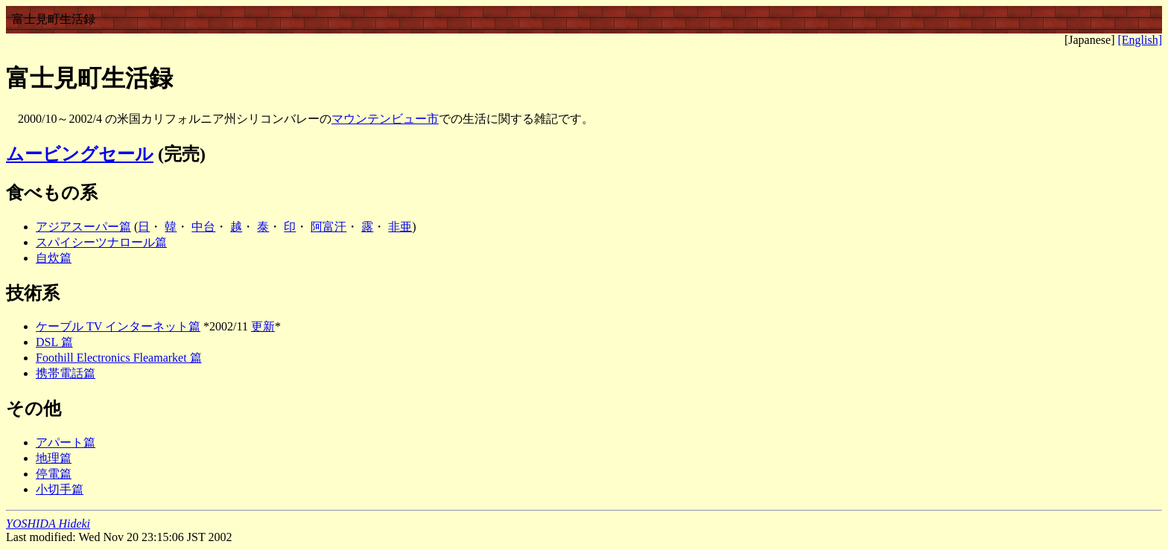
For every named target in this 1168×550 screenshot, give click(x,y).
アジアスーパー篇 (83, 226)
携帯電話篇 (65, 373)
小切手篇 (59, 489)
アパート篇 (65, 442)
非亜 (400, 226)
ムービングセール (79, 154)
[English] (1139, 39)
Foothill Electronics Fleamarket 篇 (119, 357)
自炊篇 (54, 258)
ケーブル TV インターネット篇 (118, 326)
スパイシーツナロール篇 (101, 242)
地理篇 (54, 458)
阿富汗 (328, 226)
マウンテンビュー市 (385, 118)
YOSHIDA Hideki (48, 523)
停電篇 (54, 473)
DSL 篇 (54, 342)
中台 (203, 226)
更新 (263, 326)
